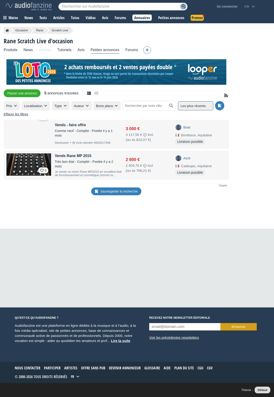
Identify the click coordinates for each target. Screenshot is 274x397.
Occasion (21, 30)
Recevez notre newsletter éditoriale (179, 317)
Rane (39, 30)
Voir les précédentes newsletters (174, 337)
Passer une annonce (22, 93)
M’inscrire (238, 327)
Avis (81, 50)
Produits (10, 50)
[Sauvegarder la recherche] (219, 105)
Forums (131, 50)
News (28, 50)
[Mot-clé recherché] (122, 6)
